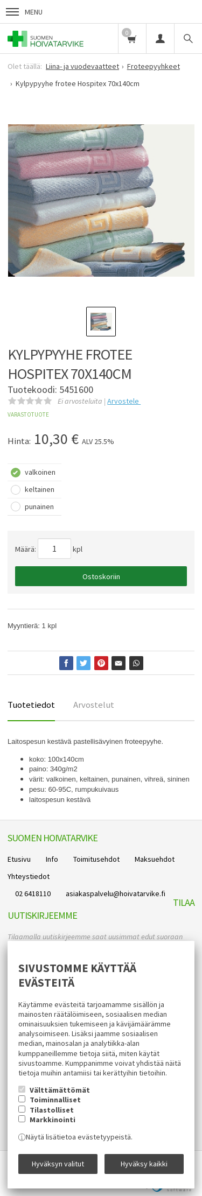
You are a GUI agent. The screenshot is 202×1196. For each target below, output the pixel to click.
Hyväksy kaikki (144, 1164)
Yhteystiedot (29, 876)
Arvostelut (93, 704)
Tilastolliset (52, 1110)
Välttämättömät (60, 1090)
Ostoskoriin (101, 576)
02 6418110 (33, 893)
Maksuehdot (155, 859)
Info (52, 859)
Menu (24, 12)
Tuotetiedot (31, 704)
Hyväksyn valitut (58, 1164)
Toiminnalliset (55, 1099)
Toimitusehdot (96, 859)
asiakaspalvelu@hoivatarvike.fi (115, 893)
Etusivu (19, 859)
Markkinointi (52, 1119)
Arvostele (124, 401)
